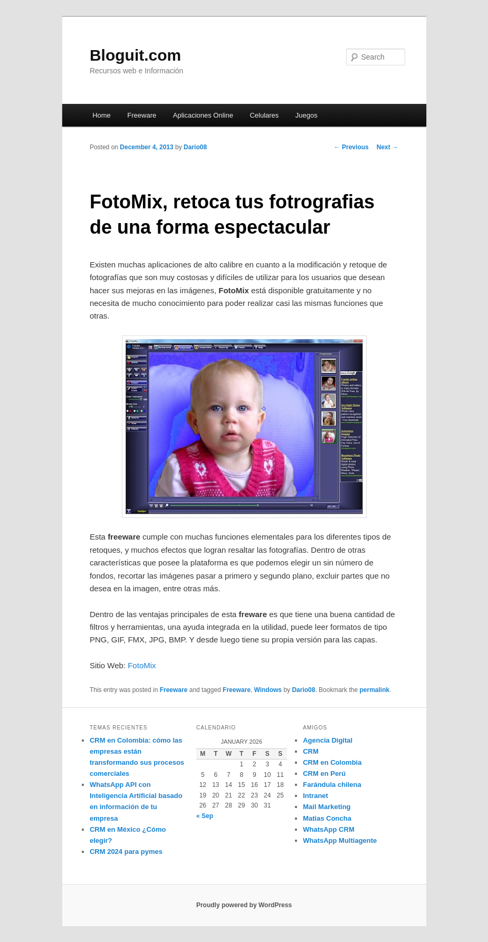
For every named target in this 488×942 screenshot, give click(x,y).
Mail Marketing (326, 807)
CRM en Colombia (332, 762)
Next (387, 147)
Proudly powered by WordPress (244, 905)
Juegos (306, 115)
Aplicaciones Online (203, 115)
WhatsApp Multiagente (340, 840)
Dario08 (195, 147)
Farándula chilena (332, 785)
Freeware (141, 115)
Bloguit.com (135, 55)
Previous (351, 147)
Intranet (315, 796)
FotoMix (142, 665)
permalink (374, 690)
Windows (268, 690)
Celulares (264, 115)
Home (101, 115)
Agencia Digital (327, 740)
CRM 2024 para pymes (126, 852)
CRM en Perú (324, 773)
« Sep (204, 816)
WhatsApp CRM (329, 829)
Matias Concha (327, 818)
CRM (311, 751)
